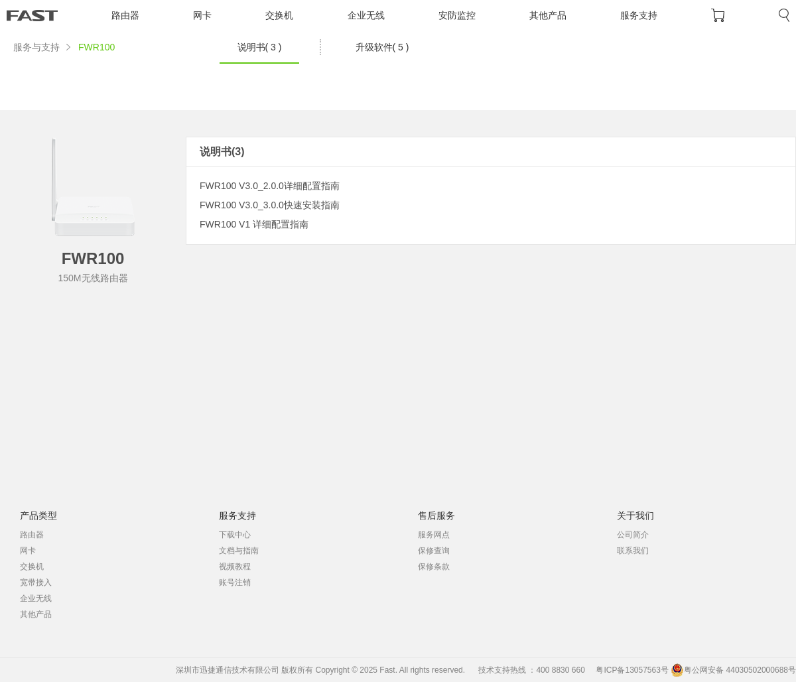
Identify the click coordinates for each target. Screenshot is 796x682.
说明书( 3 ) (259, 47)
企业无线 (366, 15)
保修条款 (434, 566)
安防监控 (457, 15)
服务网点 (434, 534)
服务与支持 (36, 47)
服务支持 (638, 15)
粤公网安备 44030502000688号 (733, 670)
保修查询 (434, 550)
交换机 (279, 15)
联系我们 (633, 550)
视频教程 (235, 566)
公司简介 (633, 534)
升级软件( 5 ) (382, 47)
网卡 (202, 15)
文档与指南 (239, 550)
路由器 (125, 15)
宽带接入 (36, 582)
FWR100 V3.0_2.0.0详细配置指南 (270, 185)
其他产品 (547, 15)
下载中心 (235, 534)
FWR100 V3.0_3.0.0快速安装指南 (270, 205)
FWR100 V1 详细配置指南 (254, 224)
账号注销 (235, 582)
